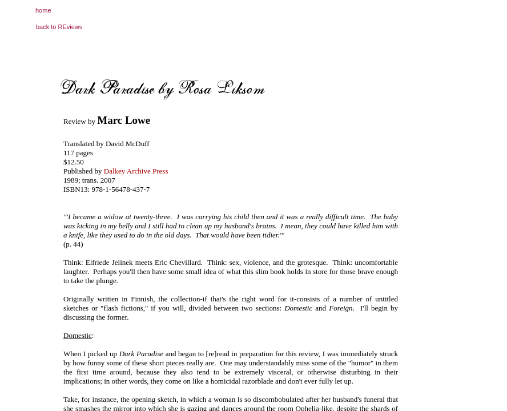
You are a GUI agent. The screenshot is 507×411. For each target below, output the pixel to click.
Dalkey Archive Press (136, 171)
